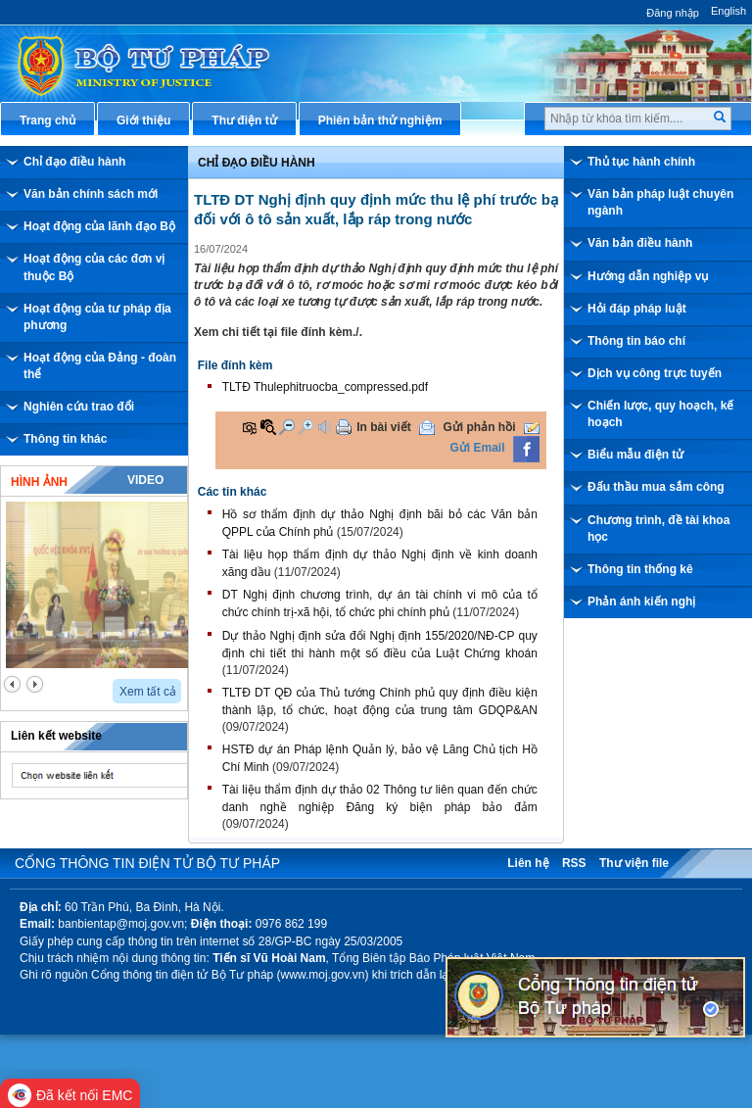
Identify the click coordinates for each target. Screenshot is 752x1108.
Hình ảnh (39, 482)
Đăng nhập (672, 13)
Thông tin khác (65, 439)
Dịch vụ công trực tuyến (655, 373)
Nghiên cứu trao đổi (79, 406)
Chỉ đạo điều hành (74, 162)
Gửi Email (477, 448)
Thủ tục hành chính (641, 162)
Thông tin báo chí (636, 341)
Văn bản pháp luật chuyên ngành (660, 202)
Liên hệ (527, 863)
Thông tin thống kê (640, 569)
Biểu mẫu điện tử (635, 454)
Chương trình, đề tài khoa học (658, 528)
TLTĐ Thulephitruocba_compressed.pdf (325, 387)
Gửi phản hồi (480, 427)
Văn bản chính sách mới (91, 194)
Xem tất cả (147, 692)
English (728, 11)
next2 (35, 684)
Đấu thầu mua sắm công (656, 487)
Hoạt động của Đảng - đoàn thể (100, 366)
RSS (574, 863)
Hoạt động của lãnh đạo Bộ (99, 226)
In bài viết (383, 427)
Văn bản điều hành (640, 243)
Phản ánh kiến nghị (641, 601)
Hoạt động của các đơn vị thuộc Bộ (94, 267)
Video (145, 480)
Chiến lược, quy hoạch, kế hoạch (660, 414)
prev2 (12, 684)
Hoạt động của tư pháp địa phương (97, 317)
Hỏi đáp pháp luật (637, 308)
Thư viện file (634, 863)
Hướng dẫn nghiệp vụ (648, 276)
